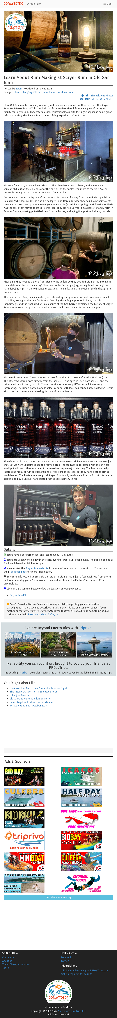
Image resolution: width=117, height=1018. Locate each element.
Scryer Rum (18, 595)
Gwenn (19, 88)
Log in (5, 968)
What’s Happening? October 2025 (28, 705)
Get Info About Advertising (58, 897)
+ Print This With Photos (96, 99)
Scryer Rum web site (37, 568)
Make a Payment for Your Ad (76, 974)
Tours (33, 4)
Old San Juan (40, 92)
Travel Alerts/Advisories (15, 964)
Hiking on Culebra (20, 695)
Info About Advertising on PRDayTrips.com (84, 970)
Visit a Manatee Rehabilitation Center (31, 698)
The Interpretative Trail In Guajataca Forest (34, 691)
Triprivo (85, 628)
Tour (70, 92)
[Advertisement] (58, 728)
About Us (7, 961)
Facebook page (18, 571)
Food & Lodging (23, 92)
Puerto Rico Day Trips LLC (71, 1011)
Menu (107, 4)
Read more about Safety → (43, 614)
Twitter (65, 961)
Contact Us (8, 957)
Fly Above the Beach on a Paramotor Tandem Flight (38, 688)
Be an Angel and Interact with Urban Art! (32, 702)
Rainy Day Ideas (58, 92)
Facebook (66, 957)
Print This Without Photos (97, 95)
